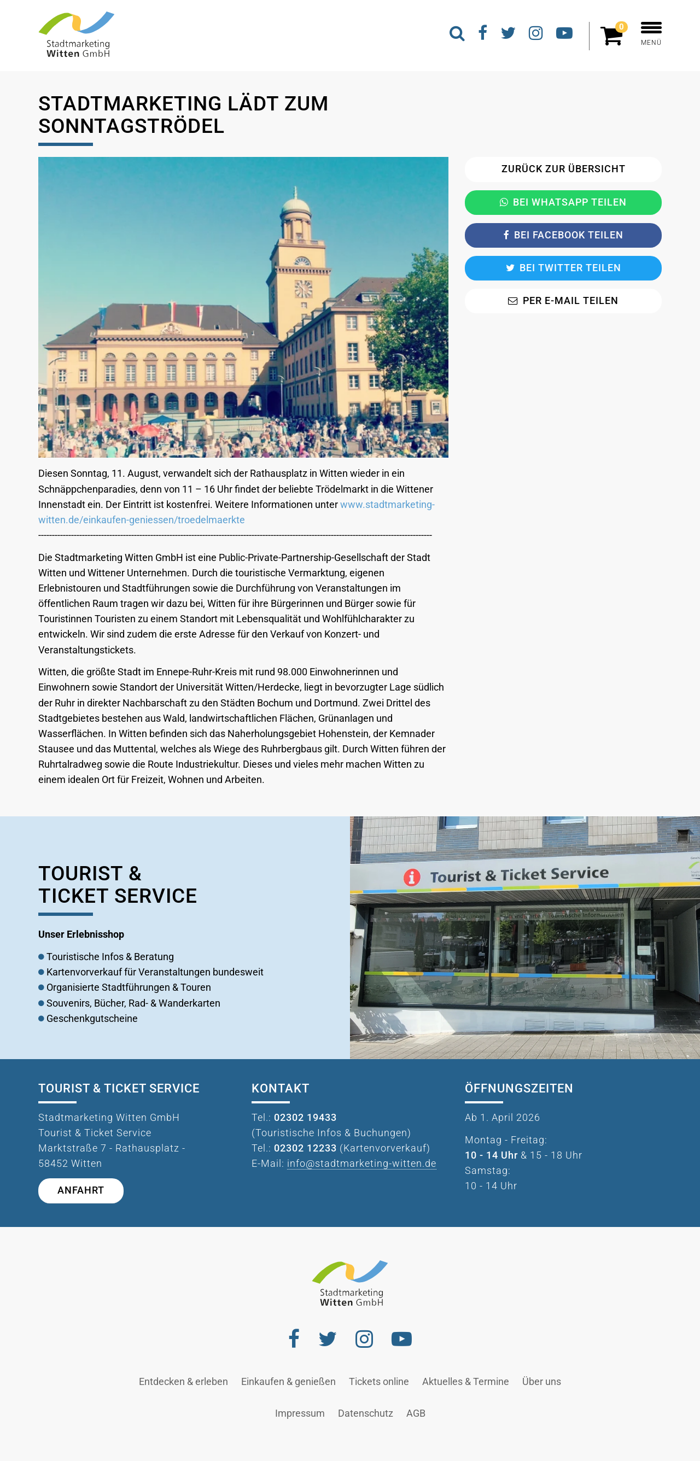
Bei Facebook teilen (563, 235)
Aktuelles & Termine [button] (465, 1381)
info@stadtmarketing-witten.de (361, 1163)
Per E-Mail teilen (563, 300)
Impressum (300, 1413)
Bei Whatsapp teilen (563, 202)
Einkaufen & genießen (288, 1381)
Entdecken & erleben (183, 1381)
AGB (415, 1413)
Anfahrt (80, 1190)
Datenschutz (365, 1413)
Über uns (541, 1381)
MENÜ (651, 34)
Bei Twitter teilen (563, 267)
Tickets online (379, 1381)
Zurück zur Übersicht (563, 168)
